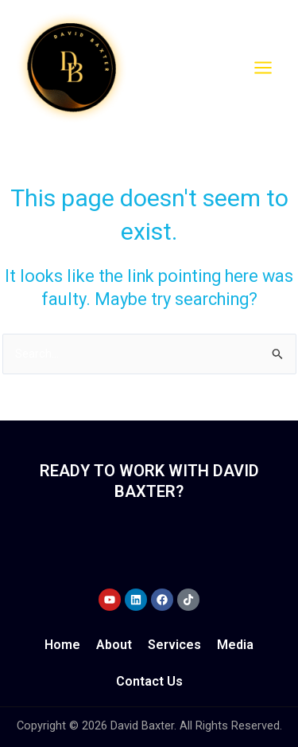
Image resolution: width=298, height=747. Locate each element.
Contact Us (149, 681)
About (114, 644)
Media (235, 644)
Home (62, 644)
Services (174, 644)
